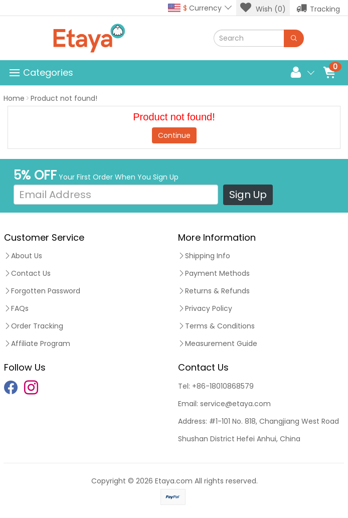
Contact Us (27, 273)
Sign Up (248, 195)
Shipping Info (204, 256)
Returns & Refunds (214, 291)
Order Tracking (33, 326)
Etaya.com (174, 481)
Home (14, 98)
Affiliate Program (37, 343)
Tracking (318, 8)
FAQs (16, 308)
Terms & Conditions (216, 326)
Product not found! (64, 98)
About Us (23, 256)
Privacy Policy (205, 308)
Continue (174, 135)
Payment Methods (214, 273)
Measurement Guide (217, 343)
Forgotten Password (42, 291)
